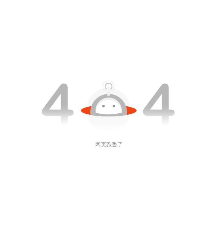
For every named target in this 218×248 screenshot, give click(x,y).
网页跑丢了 (109, 144)
